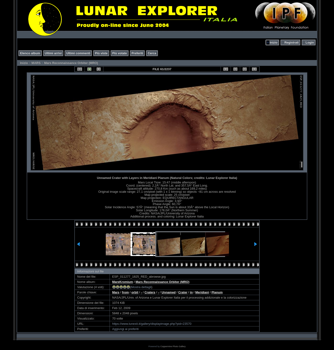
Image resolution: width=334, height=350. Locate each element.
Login (310, 42)
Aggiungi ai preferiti (125, 329)
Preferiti (137, 53)
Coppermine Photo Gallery (173, 346)
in (191, 292)
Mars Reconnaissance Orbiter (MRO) (71, 63)
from (125, 292)
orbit (135, 292)
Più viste (101, 53)
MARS (35, 63)
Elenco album (30, 53)
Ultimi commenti (78, 53)
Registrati (291, 42)
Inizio (273, 42)
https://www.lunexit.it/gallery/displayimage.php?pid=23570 (152, 323)
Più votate (119, 53)
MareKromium (122, 282)
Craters (150, 292)
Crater (182, 292)
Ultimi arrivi (53, 53)
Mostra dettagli (141, 287)
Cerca (152, 53)
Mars (115, 292)
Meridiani (202, 292)
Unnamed (169, 292)
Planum (217, 292)
